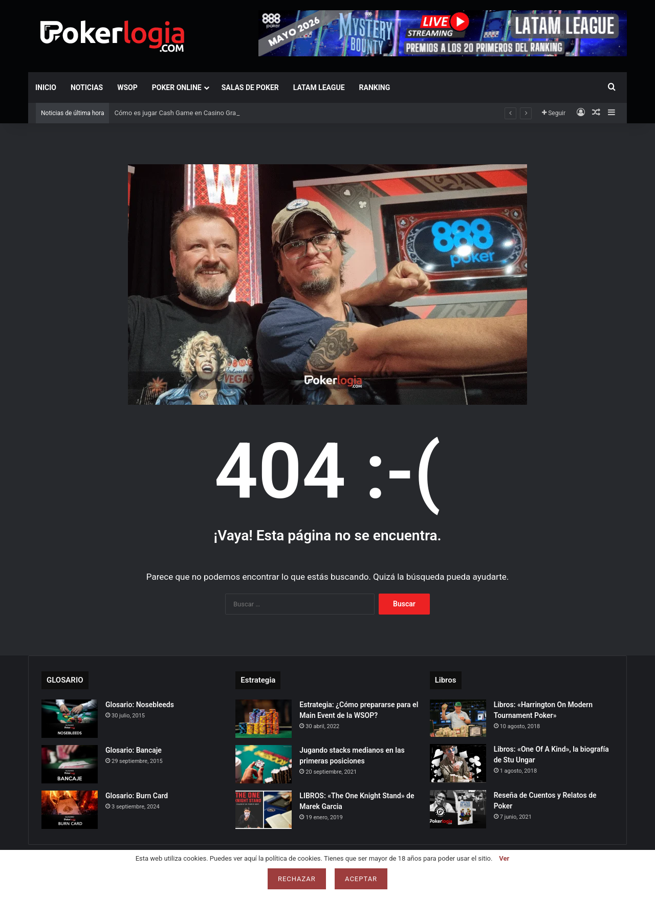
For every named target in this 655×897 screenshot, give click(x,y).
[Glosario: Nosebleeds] (69, 718)
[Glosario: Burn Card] (69, 810)
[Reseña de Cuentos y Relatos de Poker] (458, 809)
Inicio (45, 87)
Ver (504, 858)
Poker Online (177, 87)
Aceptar (361, 879)
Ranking (374, 87)
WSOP (127, 87)
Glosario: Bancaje (133, 750)
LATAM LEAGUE (319, 87)
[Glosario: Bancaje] (69, 764)
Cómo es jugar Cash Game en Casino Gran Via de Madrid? (199, 113)
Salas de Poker (250, 87)
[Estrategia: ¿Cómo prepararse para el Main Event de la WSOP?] (263, 718)
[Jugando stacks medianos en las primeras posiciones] (263, 764)
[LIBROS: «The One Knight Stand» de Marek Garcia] (263, 810)
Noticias (87, 87)
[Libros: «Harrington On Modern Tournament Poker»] (458, 718)
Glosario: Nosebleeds (139, 705)
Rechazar (297, 879)
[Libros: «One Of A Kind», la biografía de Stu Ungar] (458, 763)
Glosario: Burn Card (136, 796)
